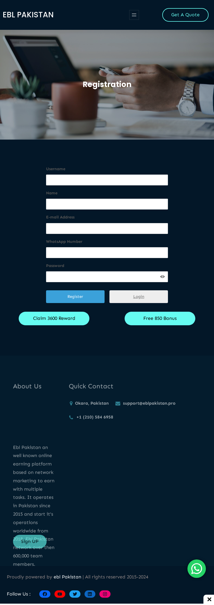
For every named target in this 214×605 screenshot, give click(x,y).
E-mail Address (60, 217)
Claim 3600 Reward (54, 318)
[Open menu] (134, 15)
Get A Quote (185, 15)
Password (55, 265)
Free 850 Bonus (160, 318)
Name (51, 193)
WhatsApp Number (64, 241)
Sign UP (29, 545)
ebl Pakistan (28, 14)
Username (55, 168)
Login (138, 296)
